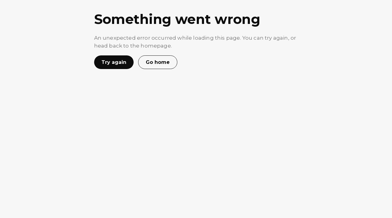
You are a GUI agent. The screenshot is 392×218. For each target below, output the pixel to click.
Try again (113, 62)
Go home (158, 62)
